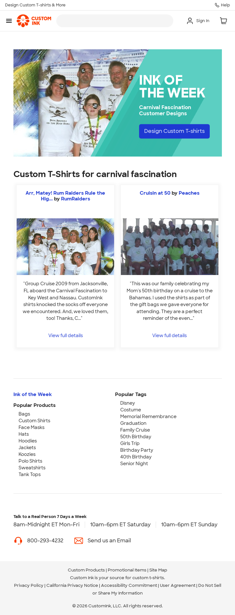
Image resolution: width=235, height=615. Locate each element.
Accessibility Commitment (129, 585)
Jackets (27, 447)
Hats (24, 434)
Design (174, 131)
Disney (127, 403)
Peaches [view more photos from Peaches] (189, 193)
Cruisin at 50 (155, 193)
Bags (24, 414)
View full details (65, 335)
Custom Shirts (34, 421)
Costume (130, 410)
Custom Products (86, 570)
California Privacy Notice (72, 585)
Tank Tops (30, 474)
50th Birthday (135, 437)
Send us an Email (109, 540)
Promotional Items (127, 570)
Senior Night (134, 463)
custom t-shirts (148, 577)
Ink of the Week (32, 394)
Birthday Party (136, 450)
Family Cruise (135, 430)
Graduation (133, 423)
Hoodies (28, 441)
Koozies (27, 454)
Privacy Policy (28, 585)
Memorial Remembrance (148, 416)
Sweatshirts (32, 468)
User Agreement (177, 585)
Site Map (158, 570)
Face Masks (31, 427)
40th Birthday (136, 457)
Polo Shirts (30, 461)
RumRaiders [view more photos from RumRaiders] (75, 199)
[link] (34, 20)
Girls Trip (130, 443)
